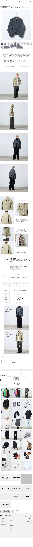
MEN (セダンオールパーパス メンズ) (19, 510)
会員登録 (11, 520)
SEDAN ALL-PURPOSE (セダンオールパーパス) (7, 6)
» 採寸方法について (16, 377)
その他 (10, 531)
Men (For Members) (10, 511)
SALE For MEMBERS (5, 511)
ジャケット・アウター (16, 511)
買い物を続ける (17, 379)
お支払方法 (11, 527)
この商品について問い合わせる (17, 380)
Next (31, 29)
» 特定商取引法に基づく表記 (16, 378)
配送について (11, 528)
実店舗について (29, 521)
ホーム (1, 510)
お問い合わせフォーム (3, 524)
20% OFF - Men (15, 512)
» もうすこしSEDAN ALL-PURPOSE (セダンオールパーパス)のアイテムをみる (16, 376)
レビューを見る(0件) (17, 383)
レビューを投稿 (17, 384)
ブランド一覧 (29, 523)
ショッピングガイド (11, 525)
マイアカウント (11, 523)
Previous (2, 29)
